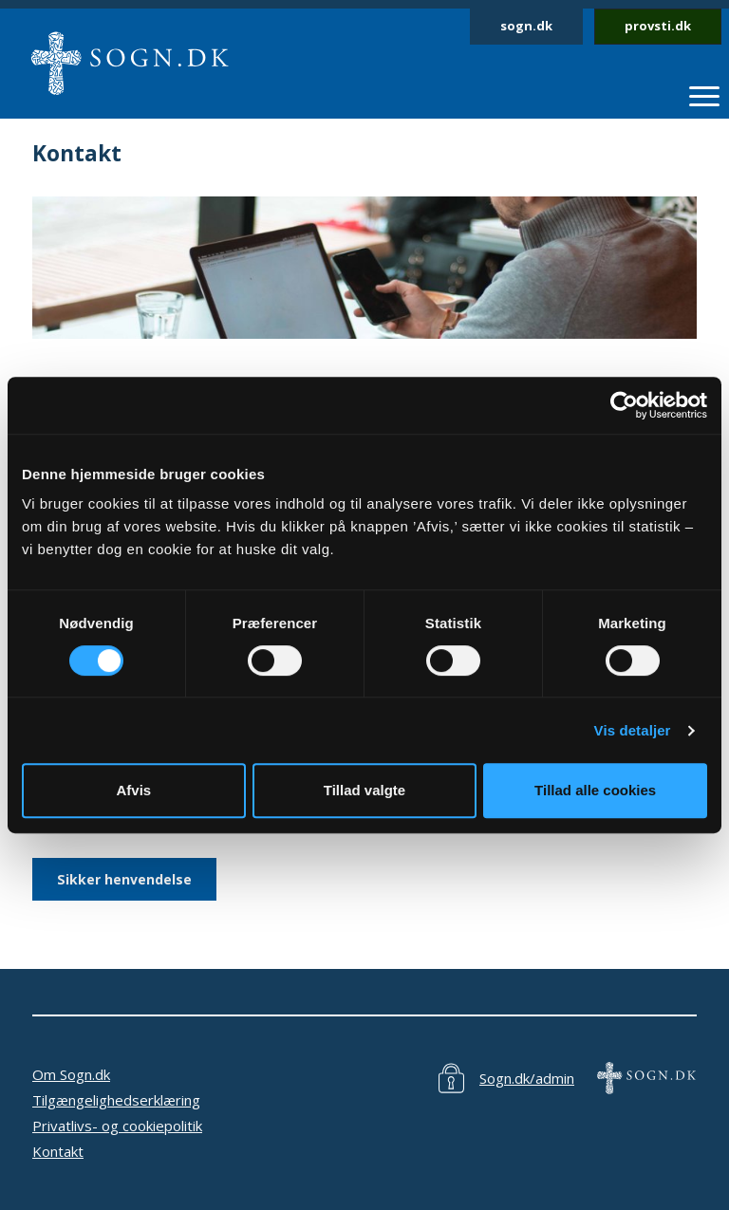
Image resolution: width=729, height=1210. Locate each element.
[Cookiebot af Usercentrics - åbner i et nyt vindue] (624, 405)
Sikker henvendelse (124, 879)
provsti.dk (658, 25)
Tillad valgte (364, 790)
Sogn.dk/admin (526, 1078)
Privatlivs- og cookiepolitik (117, 1125)
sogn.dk (526, 25)
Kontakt (58, 1151)
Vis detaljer (632, 730)
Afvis (133, 790)
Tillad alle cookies (595, 790)
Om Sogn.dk (71, 1074)
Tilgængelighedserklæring (116, 1099)
